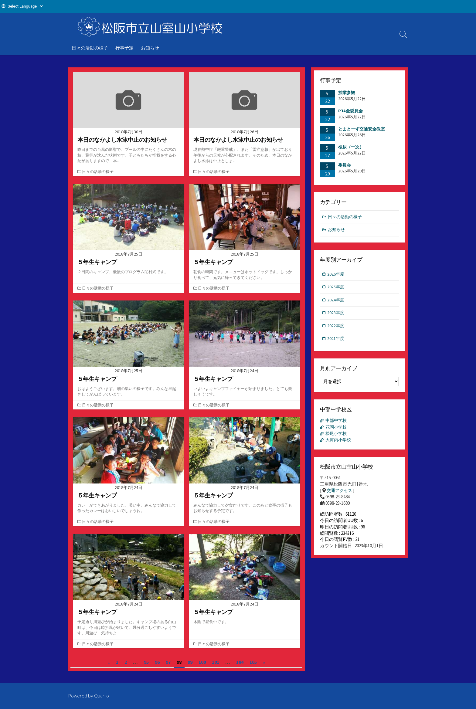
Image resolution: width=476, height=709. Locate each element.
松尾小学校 (337, 437)
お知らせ (150, 47)
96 (157, 662)
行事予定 (124, 47)
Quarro (102, 696)
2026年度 (336, 275)
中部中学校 (337, 424)
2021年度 (336, 341)
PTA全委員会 (350, 111)
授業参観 (346, 93)
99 (190, 662)
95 (146, 662)
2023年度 (336, 315)
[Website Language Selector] (25, 6)
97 (168, 662)
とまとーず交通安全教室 (361, 129)
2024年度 (336, 301)
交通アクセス (340, 495)
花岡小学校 (337, 431)
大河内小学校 (339, 444)
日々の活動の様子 (90, 47)
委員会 (344, 165)
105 (253, 662)
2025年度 (336, 288)
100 (202, 662)
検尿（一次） (351, 147)
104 (239, 662)
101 (215, 662)
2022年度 (336, 328)
